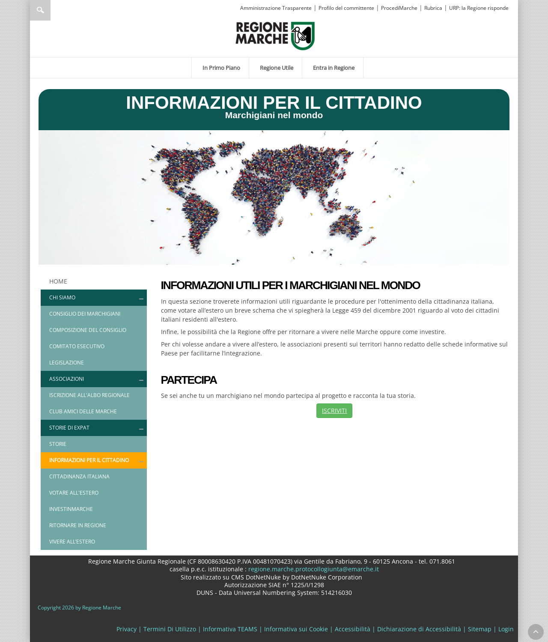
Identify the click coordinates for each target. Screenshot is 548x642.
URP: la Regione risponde (479, 8)
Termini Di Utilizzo (169, 629)
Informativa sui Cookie (296, 629)
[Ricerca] (56, 10)
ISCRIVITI (334, 410)
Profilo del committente (346, 8)
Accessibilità (352, 629)
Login (506, 629)
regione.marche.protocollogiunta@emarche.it (313, 569)
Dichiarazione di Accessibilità (419, 629)
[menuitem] (220, 67)
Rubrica (433, 8)
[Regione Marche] (275, 35)
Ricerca (40, 10)
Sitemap (479, 629)
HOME (58, 281)
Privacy (126, 629)
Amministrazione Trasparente (276, 8)
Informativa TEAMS (230, 629)
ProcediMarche (399, 8)
